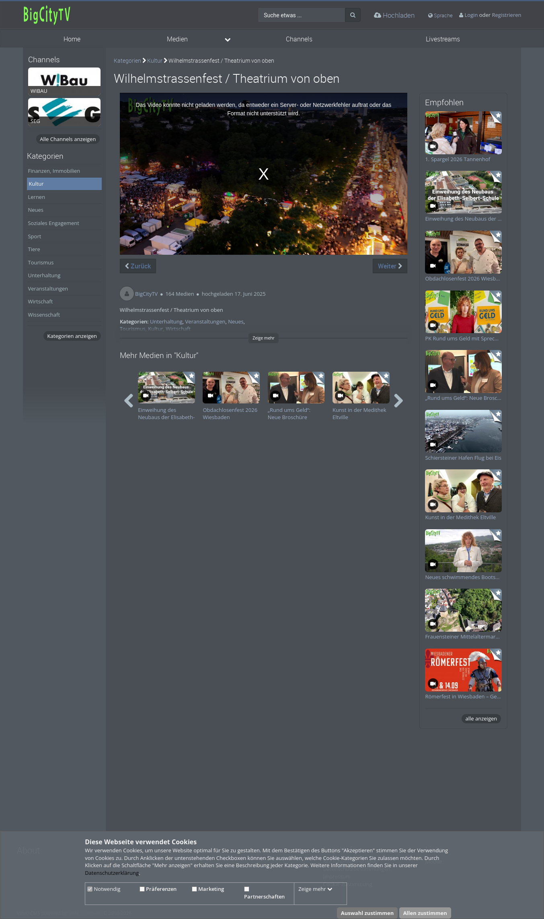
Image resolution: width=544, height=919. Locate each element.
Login (471, 14)
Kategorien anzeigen (72, 336)
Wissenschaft (44, 314)
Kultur (36, 183)
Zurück (138, 266)
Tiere (34, 249)
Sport (34, 236)
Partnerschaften (264, 893)
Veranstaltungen (48, 288)
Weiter (390, 266)
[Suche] (353, 15)
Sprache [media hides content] (440, 15)
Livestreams (443, 39)
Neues (35, 209)
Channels (299, 39)
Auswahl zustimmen (367, 913)
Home (72, 39)
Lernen (36, 197)
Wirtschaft (40, 301)
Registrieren (506, 14)
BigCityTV (146, 293)
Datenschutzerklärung (112, 872)
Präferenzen (158, 888)
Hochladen (394, 15)
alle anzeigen (481, 718)
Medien (177, 39)
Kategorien (127, 60)
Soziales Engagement (53, 223)
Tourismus (40, 262)
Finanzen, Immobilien (54, 170)
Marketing (208, 888)
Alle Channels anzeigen (68, 139)
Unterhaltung (44, 275)
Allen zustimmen (425, 913)
